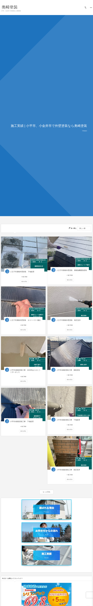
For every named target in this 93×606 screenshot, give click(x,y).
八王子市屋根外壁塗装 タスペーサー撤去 (25, 320)
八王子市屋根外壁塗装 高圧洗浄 (68, 320)
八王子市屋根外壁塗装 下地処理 (22, 270)
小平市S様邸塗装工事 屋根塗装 (68, 370)
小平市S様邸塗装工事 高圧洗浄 (68, 470)
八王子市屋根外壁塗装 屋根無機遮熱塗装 (71, 270)
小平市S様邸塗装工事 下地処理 (68, 420)
